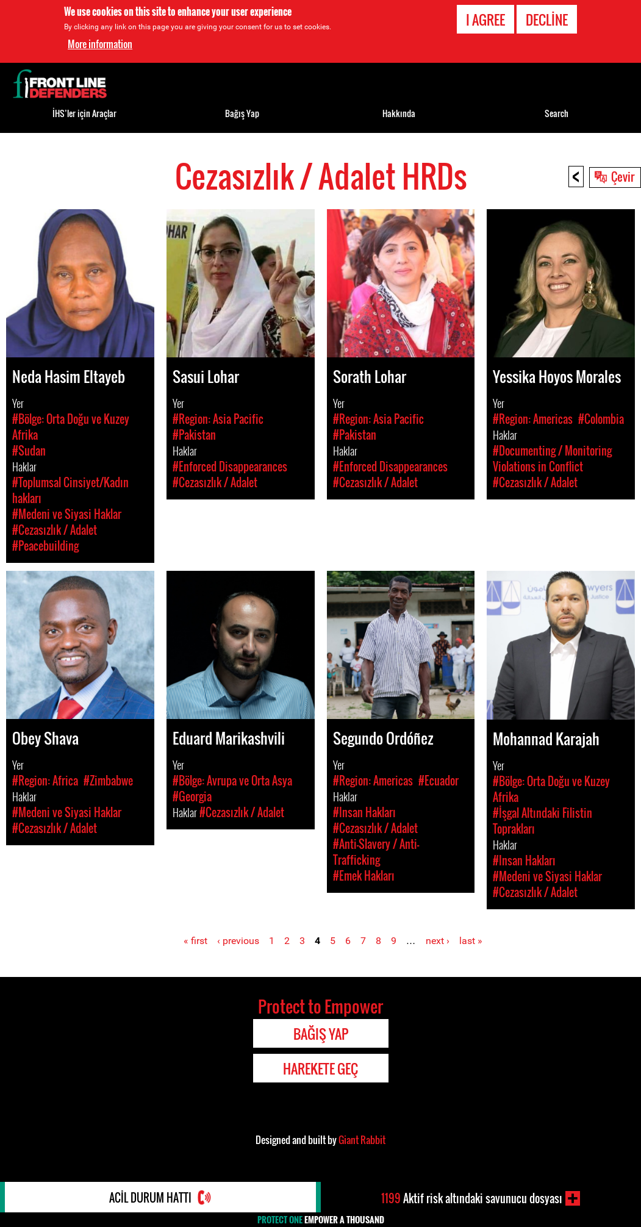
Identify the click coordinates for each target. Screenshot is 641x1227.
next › (437, 940)
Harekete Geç (320, 1068)
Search (556, 113)
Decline (547, 19)
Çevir (622, 176)
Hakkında (398, 113)
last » (470, 940)
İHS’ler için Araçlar (84, 113)
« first (195, 940)
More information (100, 44)
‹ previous (238, 940)
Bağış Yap (242, 113)
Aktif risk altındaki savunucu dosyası (471, 1198)
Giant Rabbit (361, 1139)
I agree (485, 19)
